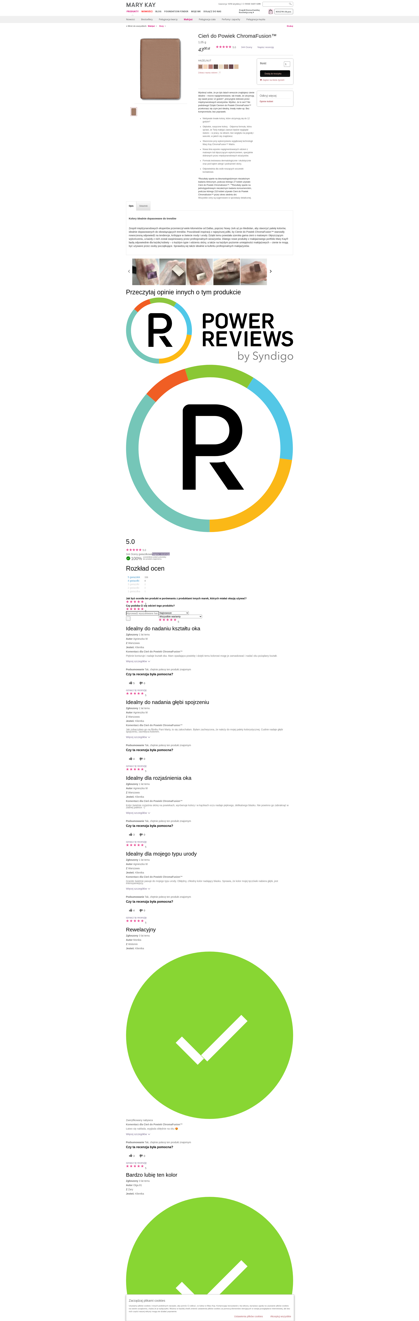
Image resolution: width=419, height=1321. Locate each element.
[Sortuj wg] (174, 613)
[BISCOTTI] (205, 67)
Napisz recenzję (266, 47)
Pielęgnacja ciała (207, 19)
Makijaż (188, 19)
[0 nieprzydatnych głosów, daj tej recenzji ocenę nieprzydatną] (141, 683)
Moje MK (196, 11)
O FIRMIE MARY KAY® (252, 4)
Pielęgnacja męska (255, 19)
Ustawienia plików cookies (248, 1316)
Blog (158, 11)
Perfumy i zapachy (231, 19)
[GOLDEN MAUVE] (226, 67)
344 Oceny (246, 47)
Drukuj (290, 26)
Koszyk (284, 11)
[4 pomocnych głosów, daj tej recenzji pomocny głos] (131, 759)
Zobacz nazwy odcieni (207, 73)
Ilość (263, 63)
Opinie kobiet (266, 101)
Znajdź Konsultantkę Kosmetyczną (249, 11)
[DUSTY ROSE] (210, 67)
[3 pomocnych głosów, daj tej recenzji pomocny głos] (131, 834)
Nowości (147, 11)
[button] (140, 577)
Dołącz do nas (212, 11)
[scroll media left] (129, 272)
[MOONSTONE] (236, 67)
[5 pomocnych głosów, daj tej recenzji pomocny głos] (131, 683)
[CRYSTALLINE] (221, 67)
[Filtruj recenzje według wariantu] (180, 616)
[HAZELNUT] (161, 68)
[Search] (278, 4)
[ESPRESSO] (216, 67)
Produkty (133, 11)
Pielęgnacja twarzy (168, 19)
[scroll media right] (270, 272)
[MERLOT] (231, 67)
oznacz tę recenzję (136, 690)
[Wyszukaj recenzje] (128, 618)
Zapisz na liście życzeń (273, 80)
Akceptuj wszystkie (280, 1316)
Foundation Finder (176, 11)
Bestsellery (147, 19)
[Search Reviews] (142, 613)
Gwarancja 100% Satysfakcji (229, 4)
